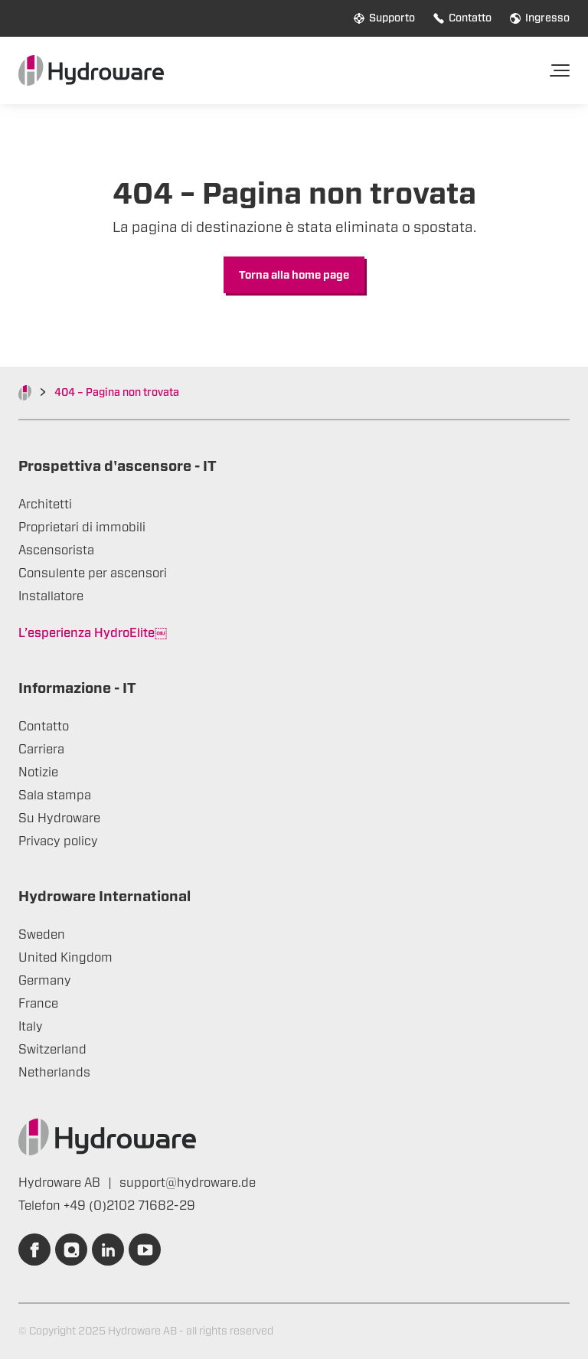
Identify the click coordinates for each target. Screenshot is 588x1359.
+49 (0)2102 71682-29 (129, 1206)
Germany (44, 981)
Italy (30, 1027)
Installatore (50, 596)
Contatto (462, 19)
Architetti (45, 504)
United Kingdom (65, 958)
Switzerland (52, 1050)
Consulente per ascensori (92, 573)
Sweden (41, 935)
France (38, 1004)
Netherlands (54, 1073)
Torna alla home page (294, 275)
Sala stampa (54, 795)
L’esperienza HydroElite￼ (92, 633)
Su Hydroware (59, 818)
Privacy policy (58, 841)
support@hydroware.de (187, 1183)
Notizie (38, 772)
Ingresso (540, 19)
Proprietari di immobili (81, 527)
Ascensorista (56, 550)
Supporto (384, 19)
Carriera (41, 749)
